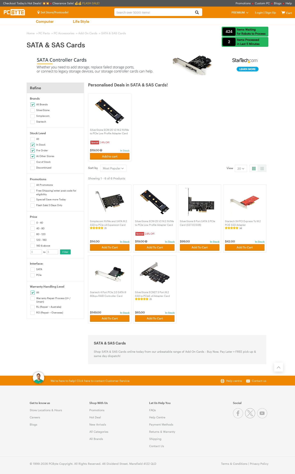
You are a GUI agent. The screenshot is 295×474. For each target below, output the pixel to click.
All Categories (98, 431)
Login (259, 12)
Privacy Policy (259, 463)
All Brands (96, 439)
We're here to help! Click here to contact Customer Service (90, 380)
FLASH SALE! (91, 3)
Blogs (277, 3)
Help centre (234, 380)
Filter (65, 252)
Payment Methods (161, 424)
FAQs (152, 410)
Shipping (155, 439)
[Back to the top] (278, 367)
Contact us (259, 380)
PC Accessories (64, 33)
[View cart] (283, 12)
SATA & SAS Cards (113, 33)
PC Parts (44, 33)
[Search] (197, 12)
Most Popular (113, 168)
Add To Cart (110, 247)
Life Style (81, 21)
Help (289, 3)
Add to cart (109, 156)
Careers (35, 417)
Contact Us (156, 446)
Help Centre (157, 417)
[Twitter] (251, 417)
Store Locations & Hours (46, 410)
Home (31, 33)
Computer (45, 21)
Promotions (243, 3)
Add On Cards (87, 33)
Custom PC (262, 3)
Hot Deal (95, 417)
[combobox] (158, 12)
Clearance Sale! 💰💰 (67, 3)
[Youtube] (262, 417)
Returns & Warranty (162, 431)
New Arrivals (97, 424)
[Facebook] (239, 417)
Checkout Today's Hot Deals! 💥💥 (26, 3)
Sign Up (270, 12)
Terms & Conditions (234, 463)
